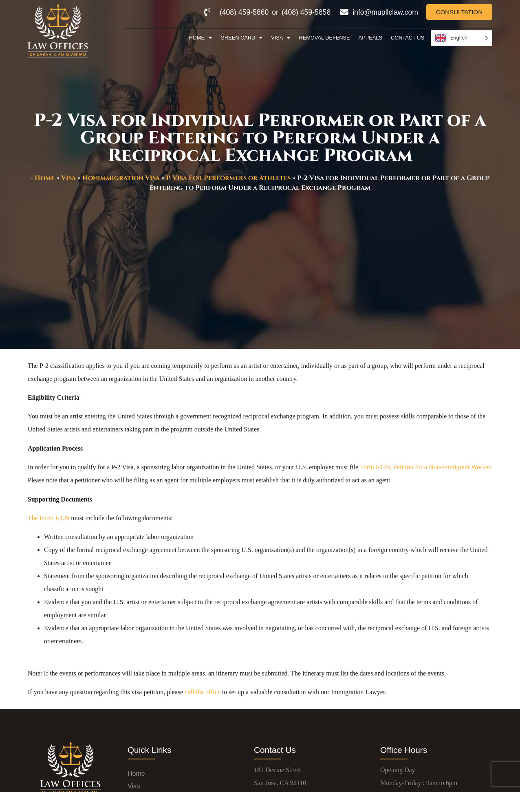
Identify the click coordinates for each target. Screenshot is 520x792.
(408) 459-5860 (244, 12)
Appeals (370, 38)
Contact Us (407, 38)
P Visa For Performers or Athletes (228, 178)
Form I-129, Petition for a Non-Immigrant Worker (425, 467)
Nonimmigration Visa (121, 178)
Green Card (241, 38)
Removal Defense (324, 38)
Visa (280, 38)
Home (200, 38)
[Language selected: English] (461, 38)
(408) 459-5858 (306, 12)
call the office (202, 692)
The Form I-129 (48, 518)
